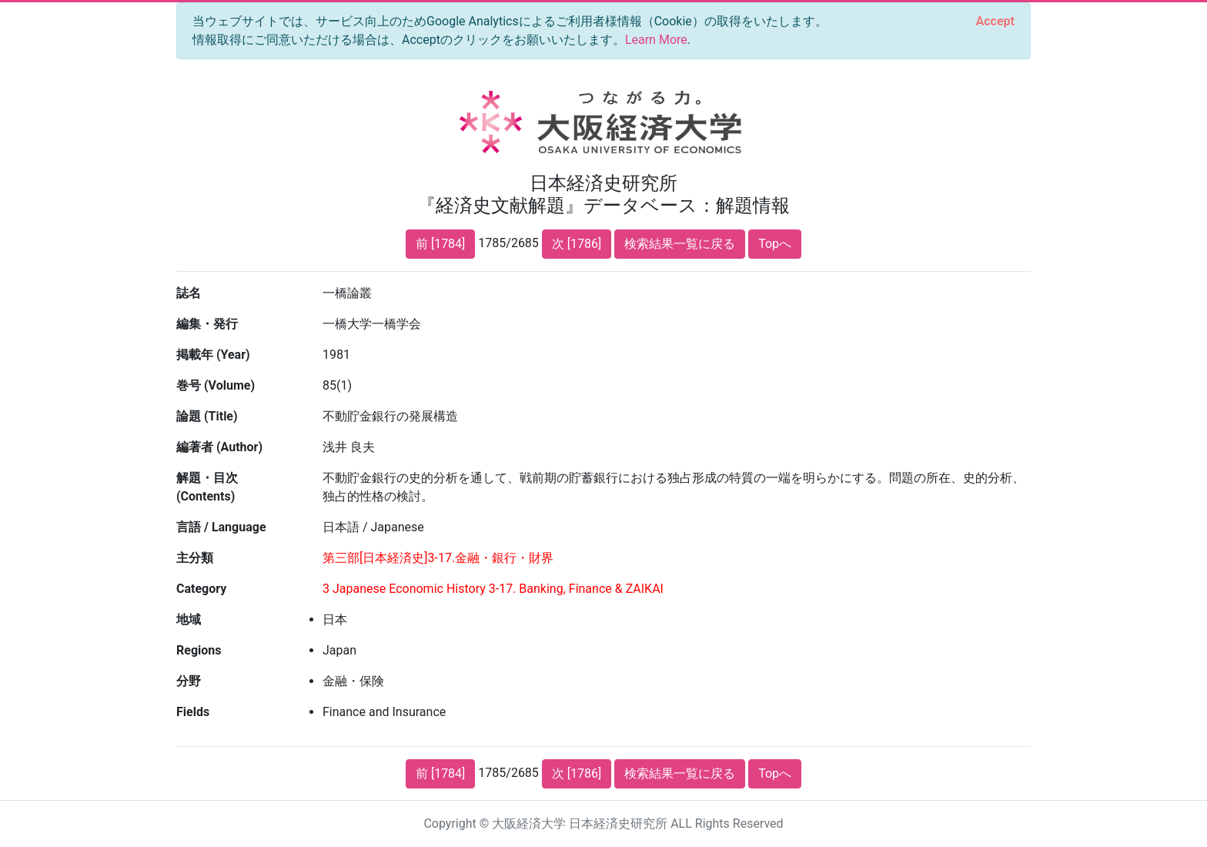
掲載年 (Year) (213, 354)
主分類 (194, 558)
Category (201, 588)
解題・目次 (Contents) (207, 487)
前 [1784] (440, 243)
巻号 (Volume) (215, 385)
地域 (188, 619)
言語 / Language (221, 527)
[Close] (995, 21)
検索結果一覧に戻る (679, 243)
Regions (198, 650)
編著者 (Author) (219, 447)
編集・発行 (207, 323)
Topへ (774, 243)
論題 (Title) (207, 416)
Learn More (656, 39)
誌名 (188, 293)
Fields (192, 712)
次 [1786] (576, 243)
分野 (188, 681)
